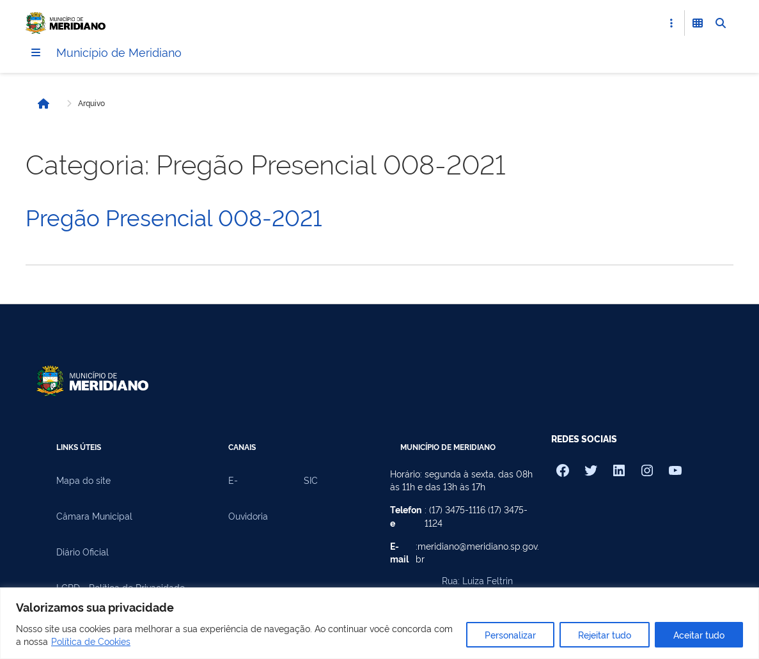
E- (233, 481)
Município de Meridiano (125, 52)
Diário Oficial (82, 552)
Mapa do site (83, 481)
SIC (311, 481)
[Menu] (36, 53)
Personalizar (510, 634)
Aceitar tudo (698, 634)
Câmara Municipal (94, 516)
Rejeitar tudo (604, 634)
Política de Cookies (90, 641)
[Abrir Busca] (720, 23)
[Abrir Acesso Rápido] (671, 23)
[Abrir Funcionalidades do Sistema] (697, 23)
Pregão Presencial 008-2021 (174, 216)
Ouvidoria (248, 516)
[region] (379, 623)
